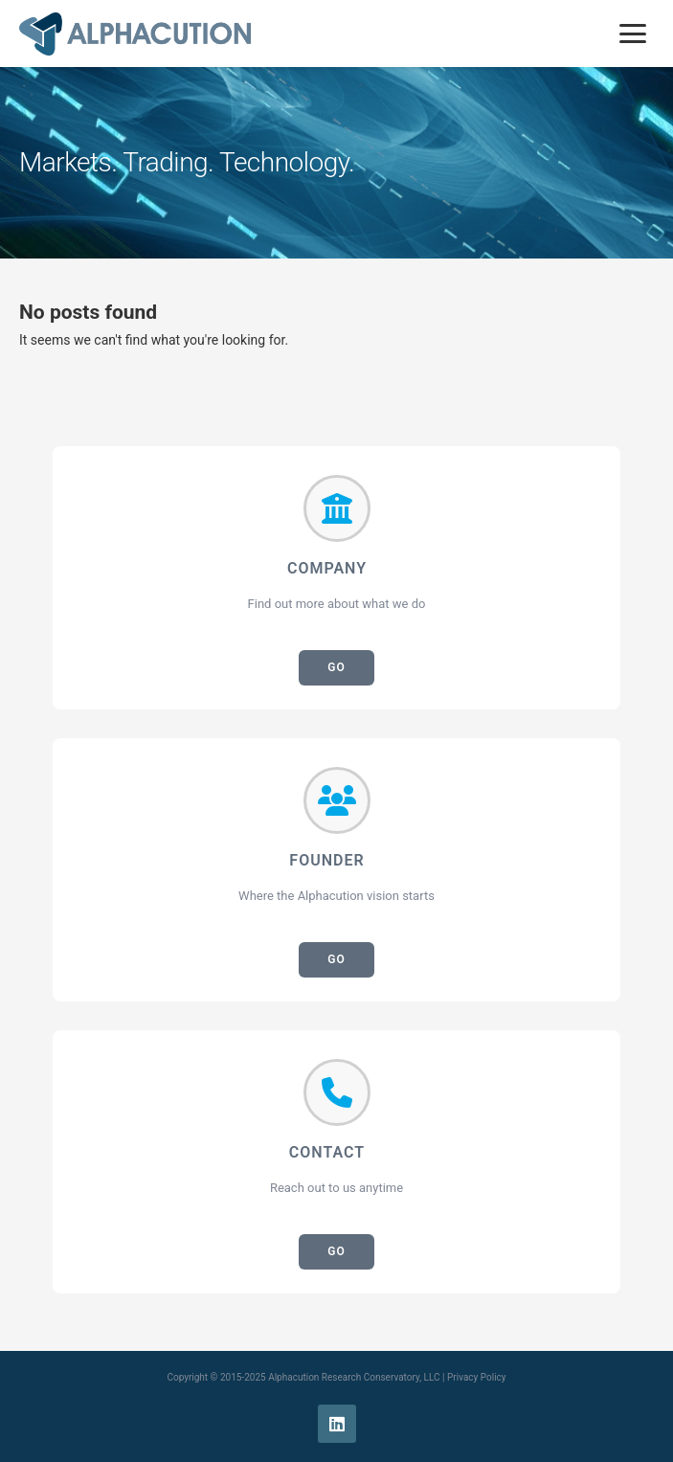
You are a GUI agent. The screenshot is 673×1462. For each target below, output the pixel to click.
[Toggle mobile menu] (633, 33)
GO (336, 667)
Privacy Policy (476, 1377)
